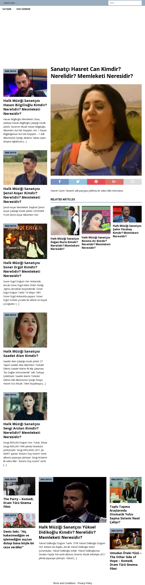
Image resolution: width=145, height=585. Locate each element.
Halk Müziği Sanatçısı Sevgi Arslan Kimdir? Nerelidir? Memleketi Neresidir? (21, 430)
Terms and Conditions (64, 583)
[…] (25, 141)
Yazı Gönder (23, 9)
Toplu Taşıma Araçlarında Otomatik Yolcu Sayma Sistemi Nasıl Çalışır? (125, 514)
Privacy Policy (85, 583)
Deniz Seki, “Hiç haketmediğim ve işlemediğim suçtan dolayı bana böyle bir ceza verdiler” (18, 539)
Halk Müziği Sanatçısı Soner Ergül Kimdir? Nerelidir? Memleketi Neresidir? (21, 269)
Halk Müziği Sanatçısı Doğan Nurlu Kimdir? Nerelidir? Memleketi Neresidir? (65, 244)
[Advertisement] (72, 37)
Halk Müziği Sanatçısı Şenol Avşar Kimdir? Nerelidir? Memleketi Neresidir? (21, 195)
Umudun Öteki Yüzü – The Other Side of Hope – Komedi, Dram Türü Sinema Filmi (126, 561)
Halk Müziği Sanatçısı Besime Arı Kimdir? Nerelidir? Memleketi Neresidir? (96, 243)
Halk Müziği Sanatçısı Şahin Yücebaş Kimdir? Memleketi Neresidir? (127, 231)
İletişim (6, 9)
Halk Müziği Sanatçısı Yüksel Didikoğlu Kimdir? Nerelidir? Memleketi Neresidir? (67, 532)
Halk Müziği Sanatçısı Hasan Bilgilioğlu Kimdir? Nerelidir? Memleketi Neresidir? (25, 107)
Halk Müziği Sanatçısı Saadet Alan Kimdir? (21, 353)
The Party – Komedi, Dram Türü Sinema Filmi (18, 503)
